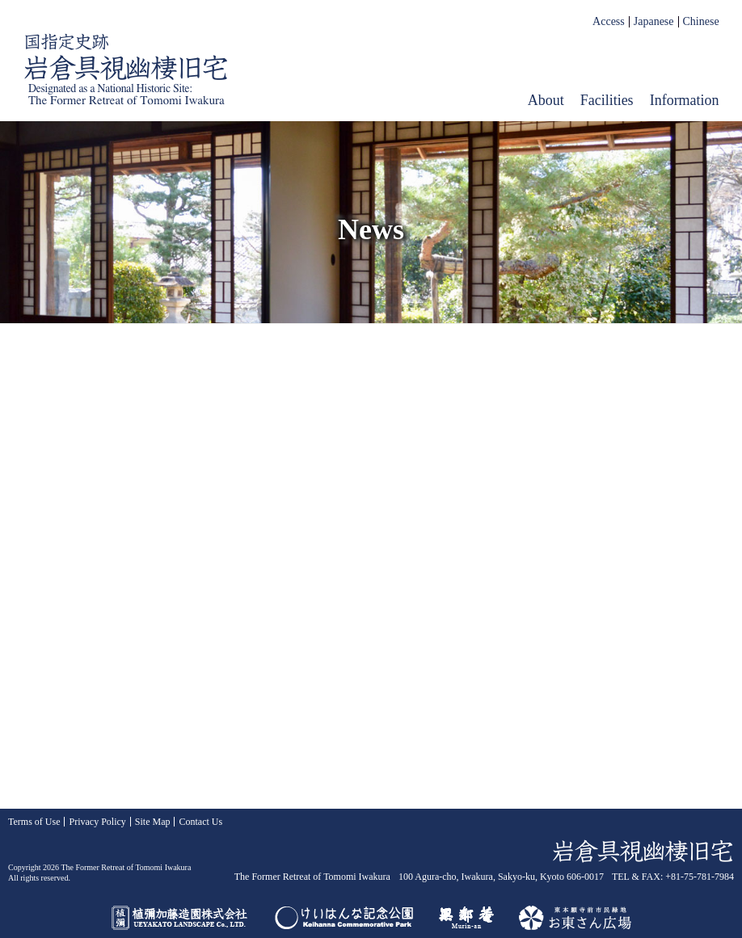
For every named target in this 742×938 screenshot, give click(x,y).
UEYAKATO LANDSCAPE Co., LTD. (180, 918)
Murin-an (466, 918)
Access (608, 21)
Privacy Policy (97, 822)
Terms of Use (34, 822)
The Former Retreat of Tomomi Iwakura (126, 69)
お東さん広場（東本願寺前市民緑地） (575, 918)
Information (684, 100)
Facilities (607, 100)
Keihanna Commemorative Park (344, 918)
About (546, 100)
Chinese (701, 21)
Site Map (153, 822)
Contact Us (200, 822)
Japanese (654, 21)
